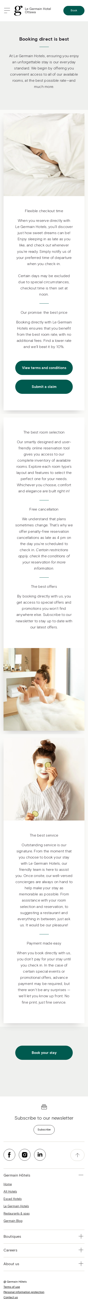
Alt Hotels (10, 1191)
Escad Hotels (13, 1199)
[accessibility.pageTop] (77, 1155)
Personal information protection (24, 1292)
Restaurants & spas (17, 1213)
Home (8, 1184)
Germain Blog (13, 1221)
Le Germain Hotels (16, 1206)
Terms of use (12, 1287)
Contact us (11, 1297)
